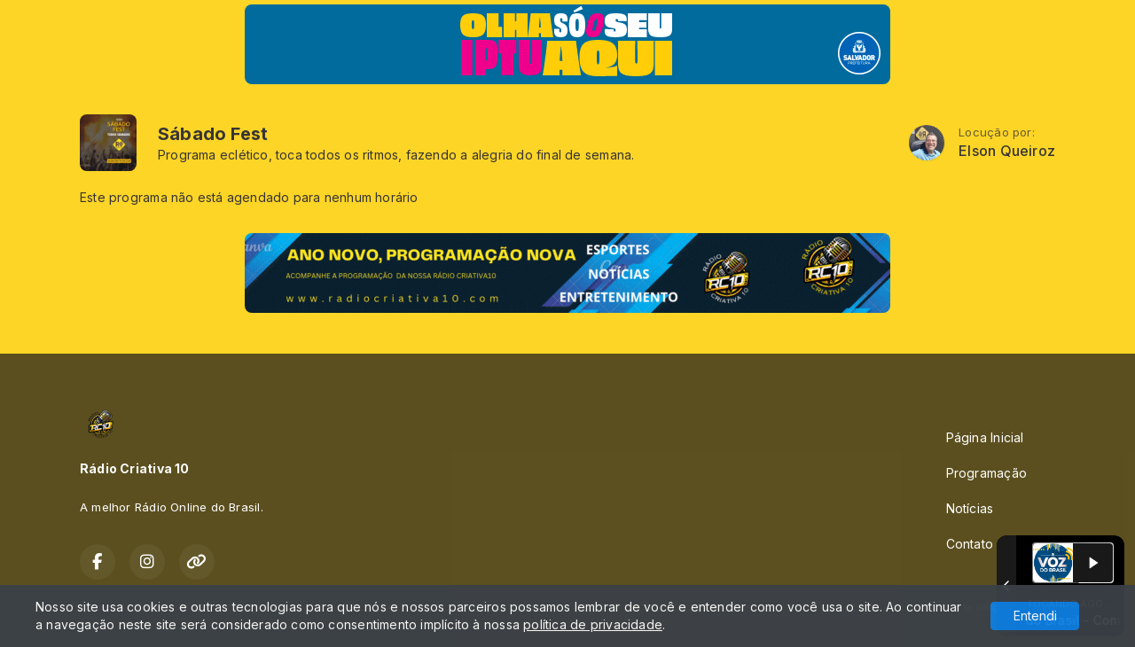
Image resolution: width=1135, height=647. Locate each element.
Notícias (970, 508)
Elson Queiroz (1007, 151)
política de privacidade (592, 624)
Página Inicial (985, 437)
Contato (969, 543)
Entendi (1035, 615)
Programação (986, 472)
